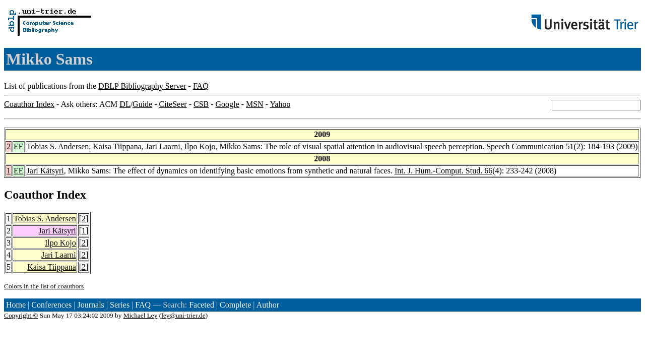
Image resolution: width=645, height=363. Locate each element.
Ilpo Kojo (200, 146)
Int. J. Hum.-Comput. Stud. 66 (443, 170)
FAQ (201, 86)
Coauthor (28, 194)
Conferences (51, 304)
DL (124, 104)
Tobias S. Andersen (58, 146)
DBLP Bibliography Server (142, 86)
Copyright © (21, 315)
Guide (142, 104)
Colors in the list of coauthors (44, 286)
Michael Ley (140, 315)
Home (16, 304)
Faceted (201, 304)
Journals (90, 304)
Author (267, 304)
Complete (235, 304)
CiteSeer (173, 104)
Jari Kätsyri (45, 170)
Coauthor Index (29, 104)
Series (120, 304)
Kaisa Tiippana (117, 146)
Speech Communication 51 (529, 146)
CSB (201, 104)
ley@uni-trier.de (183, 315)
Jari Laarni (163, 146)
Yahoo (280, 104)
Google (227, 104)
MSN (255, 104)
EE (19, 146)
